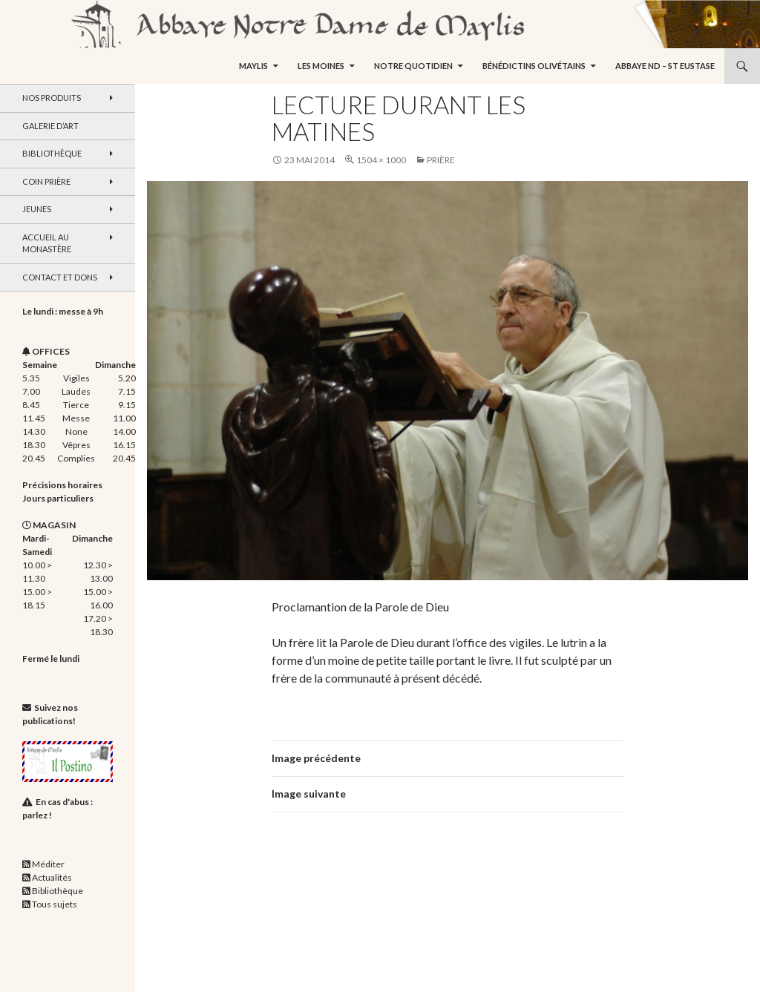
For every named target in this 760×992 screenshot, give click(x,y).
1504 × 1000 (381, 159)
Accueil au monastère (46, 243)
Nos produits (51, 97)
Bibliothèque (52, 153)
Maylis (253, 65)
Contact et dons (59, 277)
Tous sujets (54, 904)
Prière (441, 159)
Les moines (321, 65)
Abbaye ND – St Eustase (665, 65)
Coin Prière (46, 181)
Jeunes (36, 209)
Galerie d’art (50, 126)
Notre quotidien (413, 65)
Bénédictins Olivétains (534, 65)
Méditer (48, 864)
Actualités (52, 877)
